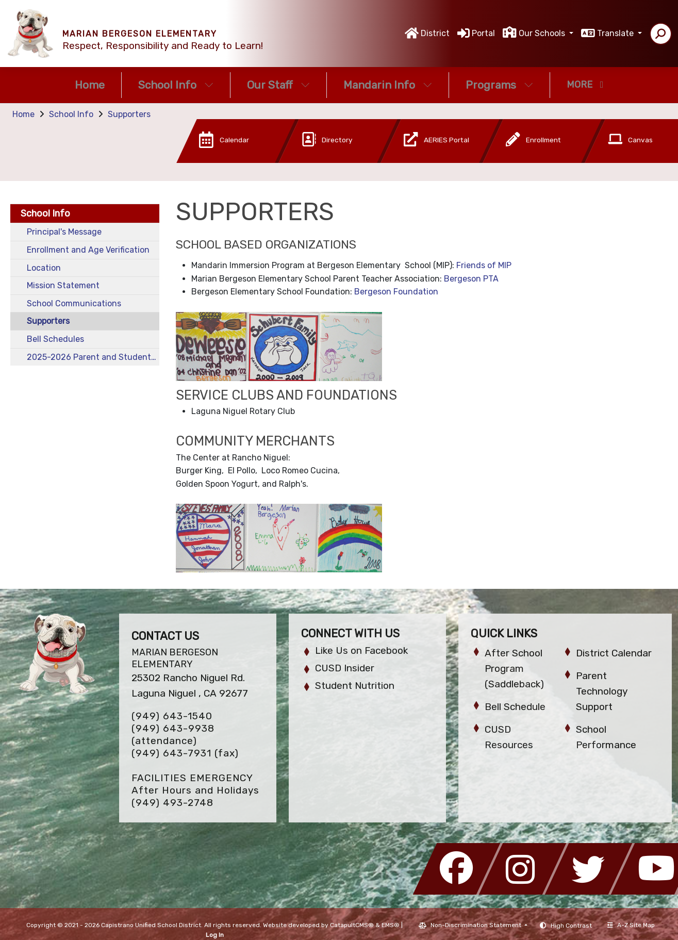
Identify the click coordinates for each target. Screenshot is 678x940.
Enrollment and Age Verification (88, 250)
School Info (175, 84)
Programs (499, 84)
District (435, 33)
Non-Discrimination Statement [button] (477, 925)
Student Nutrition (354, 685)
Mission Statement (63, 285)
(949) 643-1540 (171, 716)
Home (90, 84)
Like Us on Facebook (361, 650)
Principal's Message (64, 232)
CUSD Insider (344, 668)
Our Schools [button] (543, 33)
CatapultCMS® (352, 925)
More (585, 84)
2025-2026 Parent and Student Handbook (93, 357)
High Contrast (571, 925)
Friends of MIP (483, 265)
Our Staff (278, 84)
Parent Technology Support (601, 691)
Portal (483, 33)
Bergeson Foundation (396, 291)
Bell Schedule (515, 707)
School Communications (74, 303)
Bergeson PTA (471, 279)
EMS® (391, 925)
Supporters (129, 114)
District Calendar (614, 653)
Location (44, 268)
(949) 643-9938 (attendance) (172, 734)
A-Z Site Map (631, 925)
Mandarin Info (387, 84)
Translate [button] (616, 33)
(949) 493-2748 (172, 803)
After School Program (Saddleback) (514, 668)
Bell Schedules (55, 339)
